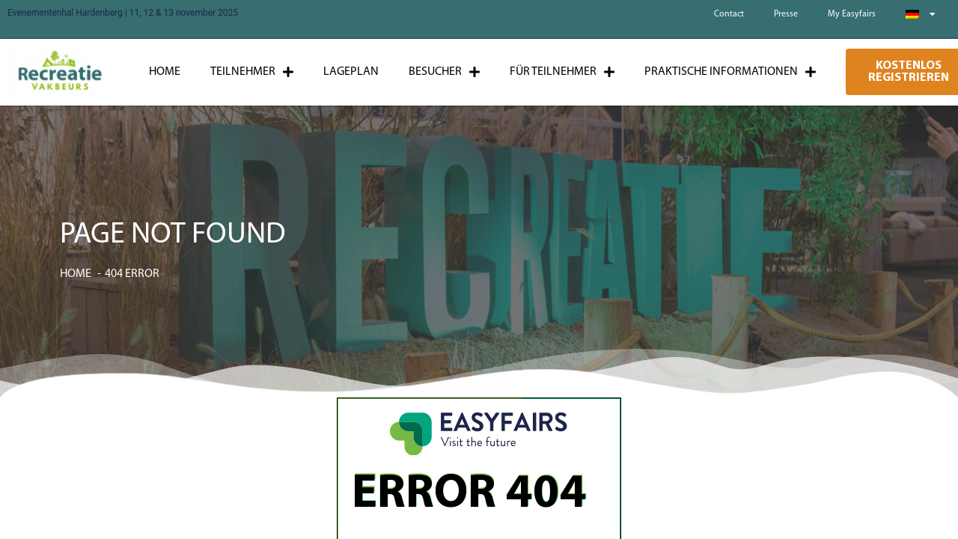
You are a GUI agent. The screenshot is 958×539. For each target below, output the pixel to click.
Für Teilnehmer (562, 71)
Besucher (444, 71)
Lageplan (351, 72)
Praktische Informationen (730, 71)
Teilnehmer (251, 71)
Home (164, 72)
